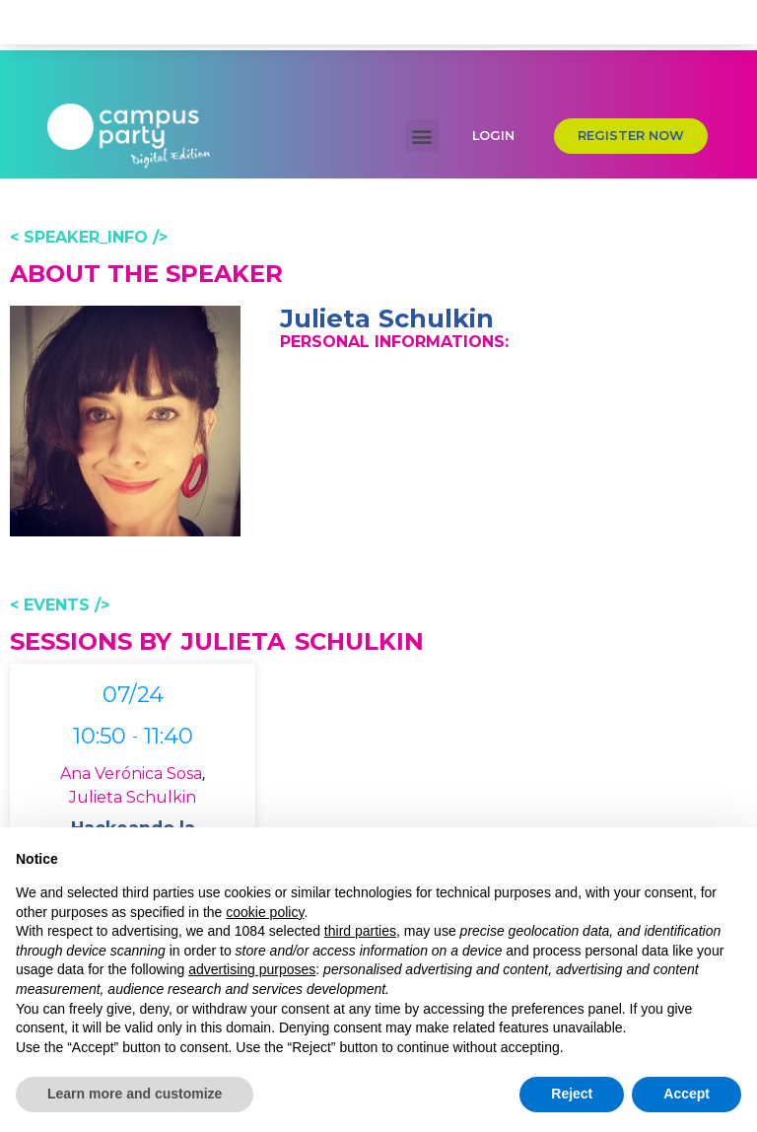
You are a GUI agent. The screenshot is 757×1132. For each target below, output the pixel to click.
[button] (422, 64)
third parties (360, 931)
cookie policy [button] (265, 912)
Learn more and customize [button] (134, 1093)
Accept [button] (686, 1093)
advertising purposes (251, 969)
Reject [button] (571, 1093)
